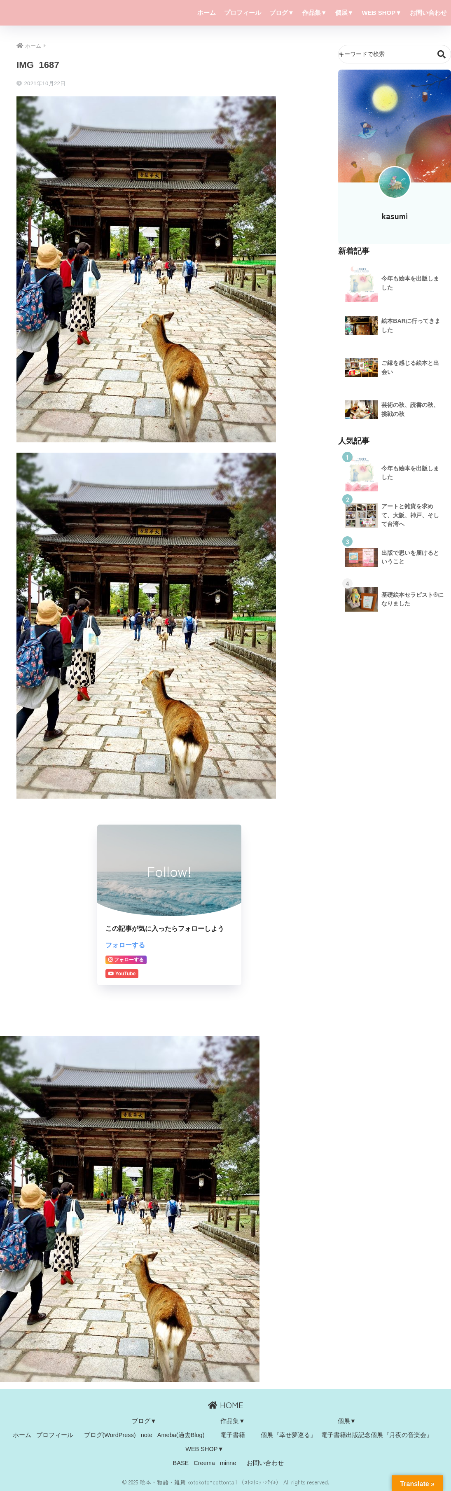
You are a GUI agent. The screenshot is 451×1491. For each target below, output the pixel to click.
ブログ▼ (281, 12)
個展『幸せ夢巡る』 (288, 1435)
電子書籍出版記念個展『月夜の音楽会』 (376, 1435)
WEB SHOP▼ (382, 12)
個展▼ (344, 12)
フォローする (125, 945)
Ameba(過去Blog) (181, 1435)
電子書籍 (232, 1435)
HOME (225, 1405)
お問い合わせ (428, 12)
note (146, 1435)
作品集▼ (314, 12)
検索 (441, 54)
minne (228, 1463)
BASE (181, 1463)
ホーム (206, 12)
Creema (204, 1463)
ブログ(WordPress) (110, 1435)
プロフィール (242, 12)
